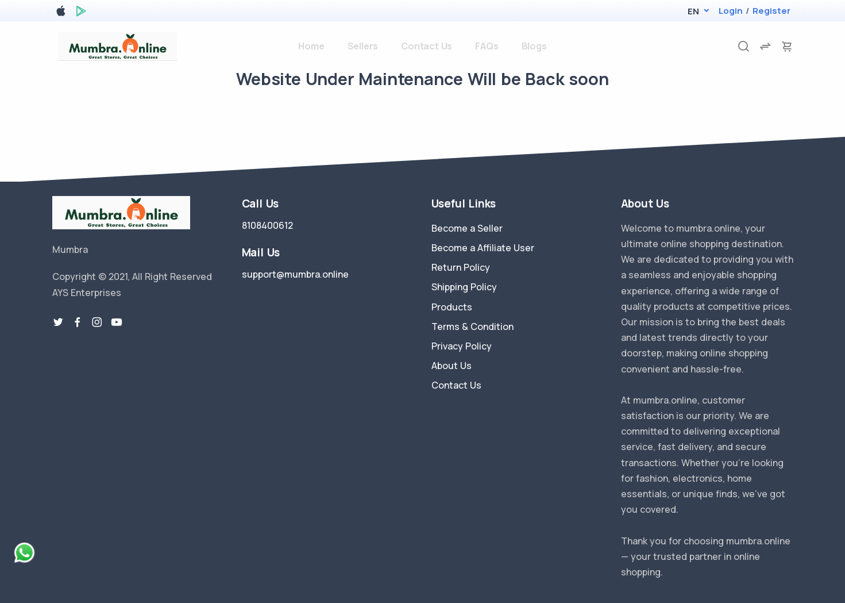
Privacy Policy (461, 346)
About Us (451, 365)
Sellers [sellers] (363, 46)
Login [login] (731, 11)
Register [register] (771, 11)
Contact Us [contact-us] (426, 46)
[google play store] (81, 13)
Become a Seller (467, 228)
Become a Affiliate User (482, 247)
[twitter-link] (58, 322)
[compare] (765, 46)
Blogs (534, 46)
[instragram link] (97, 322)
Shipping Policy (464, 287)
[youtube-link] (116, 322)
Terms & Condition (472, 326)
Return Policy (460, 267)
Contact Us (456, 385)
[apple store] (61, 13)
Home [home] (311, 46)
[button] (693, 11)
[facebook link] (77, 322)
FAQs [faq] (486, 46)
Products (451, 307)
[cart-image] (787, 46)
